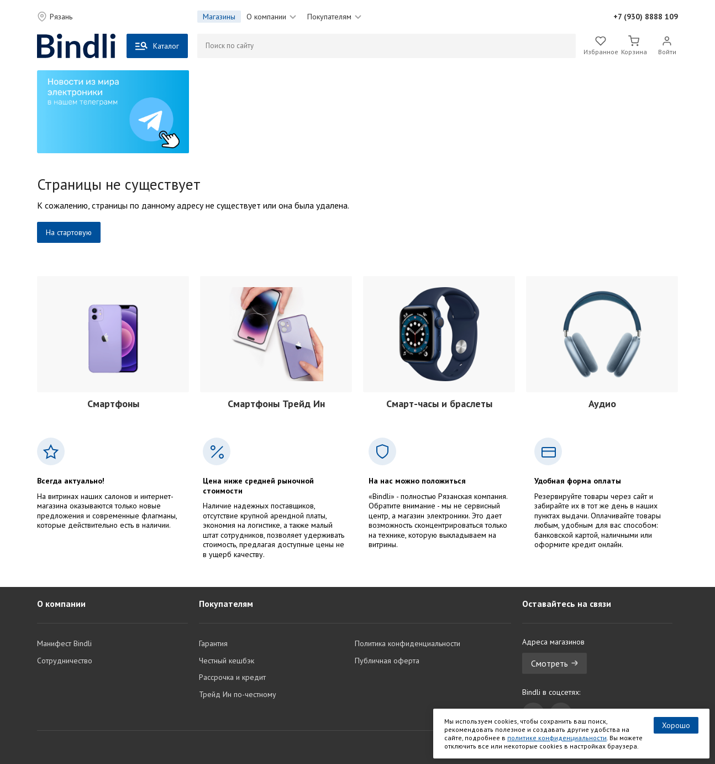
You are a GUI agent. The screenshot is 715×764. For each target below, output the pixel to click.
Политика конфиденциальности (407, 643)
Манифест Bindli (64, 643)
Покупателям (334, 17)
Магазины (219, 17)
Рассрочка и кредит (232, 677)
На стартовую (69, 232)
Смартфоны (113, 403)
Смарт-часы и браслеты (439, 403)
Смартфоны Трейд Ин (276, 403)
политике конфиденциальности (557, 738)
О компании (271, 17)
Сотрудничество (64, 661)
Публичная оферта (387, 661)
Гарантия (213, 643)
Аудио (602, 403)
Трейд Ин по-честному (237, 694)
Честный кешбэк (226, 661)
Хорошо (676, 725)
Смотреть (554, 663)
